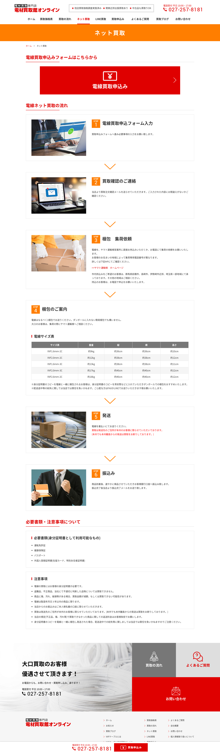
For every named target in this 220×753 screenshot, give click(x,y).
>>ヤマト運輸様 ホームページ (107, 267)
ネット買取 (83, 19)
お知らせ (110, 725)
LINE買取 (100, 19)
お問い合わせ (183, 19)
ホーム (31, 19)
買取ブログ (162, 19)
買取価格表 (46, 19)
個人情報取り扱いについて (182, 736)
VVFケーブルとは (113, 736)
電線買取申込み (110, 80)
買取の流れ (65, 19)
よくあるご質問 (140, 19)
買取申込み (118, 19)
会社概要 (174, 725)
